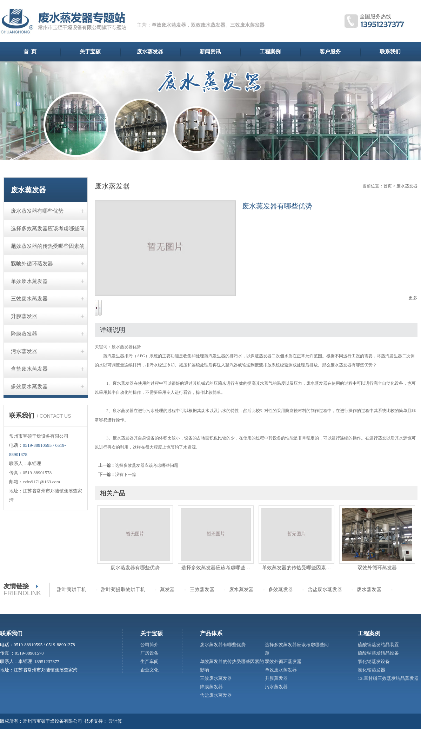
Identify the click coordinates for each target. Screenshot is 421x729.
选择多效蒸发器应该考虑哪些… (215, 567)
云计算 (115, 721)
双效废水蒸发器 (208, 25)
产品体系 (211, 633)
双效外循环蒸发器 (32, 263)
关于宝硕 (90, 51)
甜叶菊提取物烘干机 (123, 589)
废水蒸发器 (150, 51)
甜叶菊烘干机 (71, 589)
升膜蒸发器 (24, 316)
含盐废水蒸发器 (29, 369)
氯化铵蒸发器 (371, 669)
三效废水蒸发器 (247, 25)
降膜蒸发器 (24, 334)
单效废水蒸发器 (169, 25)
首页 (387, 186)
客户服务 (330, 51)
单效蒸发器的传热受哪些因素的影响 (48, 249)
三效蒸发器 (202, 589)
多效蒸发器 (280, 589)
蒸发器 (167, 589)
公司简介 (149, 644)
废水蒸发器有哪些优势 (37, 211)
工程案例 (270, 51)
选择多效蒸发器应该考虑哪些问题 (48, 231)
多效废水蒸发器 (29, 386)
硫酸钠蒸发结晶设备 (378, 653)
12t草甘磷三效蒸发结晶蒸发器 (388, 678)
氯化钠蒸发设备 (374, 661)
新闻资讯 (210, 51)
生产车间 (149, 661)
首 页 (30, 51)
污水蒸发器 (24, 351)
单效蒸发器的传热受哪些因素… (296, 567)
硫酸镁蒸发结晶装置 (378, 644)
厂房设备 (149, 653)
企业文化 (149, 669)
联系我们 (390, 51)
